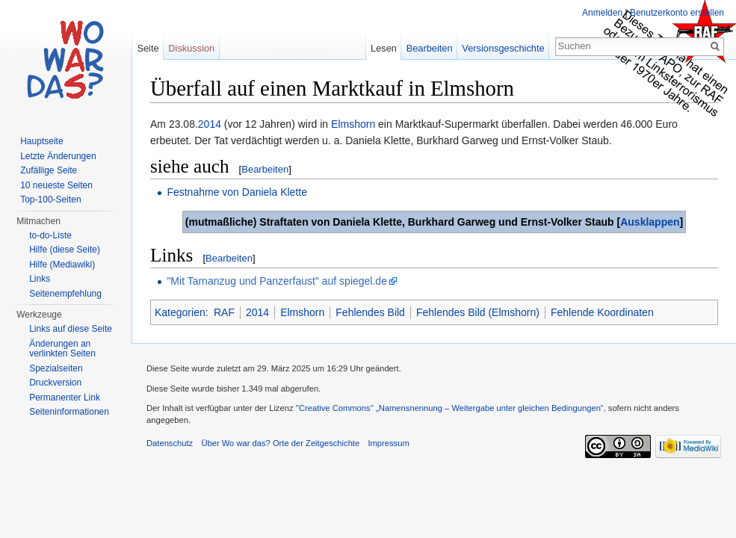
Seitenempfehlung (65, 293)
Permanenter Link (64, 397)
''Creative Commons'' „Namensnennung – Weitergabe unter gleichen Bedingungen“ (450, 408)
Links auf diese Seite (70, 329)
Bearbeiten (264, 169)
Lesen (384, 48)
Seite (147, 48)
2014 (209, 124)
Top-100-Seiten (50, 199)
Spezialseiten (55, 368)
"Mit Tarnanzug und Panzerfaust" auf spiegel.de (277, 281)
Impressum (388, 443)
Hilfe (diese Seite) (64, 249)
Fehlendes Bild (370, 312)
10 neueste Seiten (56, 185)
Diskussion (191, 48)
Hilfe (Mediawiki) (62, 264)
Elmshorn (353, 124)
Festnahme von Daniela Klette (237, 192)
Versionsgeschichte (503, 48)
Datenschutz (169, 443)
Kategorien (180, 312)
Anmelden (602, 12)
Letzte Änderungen (58, 156)
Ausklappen (649, 222)
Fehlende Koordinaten (602, 312)
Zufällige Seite (48, 170)
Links (39, 278)
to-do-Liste (50, 235)
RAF (224, 312)
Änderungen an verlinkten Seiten (62, 348)
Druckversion (55, 382)
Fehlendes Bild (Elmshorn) (477, 312)
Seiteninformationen (69, 411)
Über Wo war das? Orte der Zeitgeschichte (280, 443)
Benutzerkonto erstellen (677, 12)
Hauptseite (41, 141)
